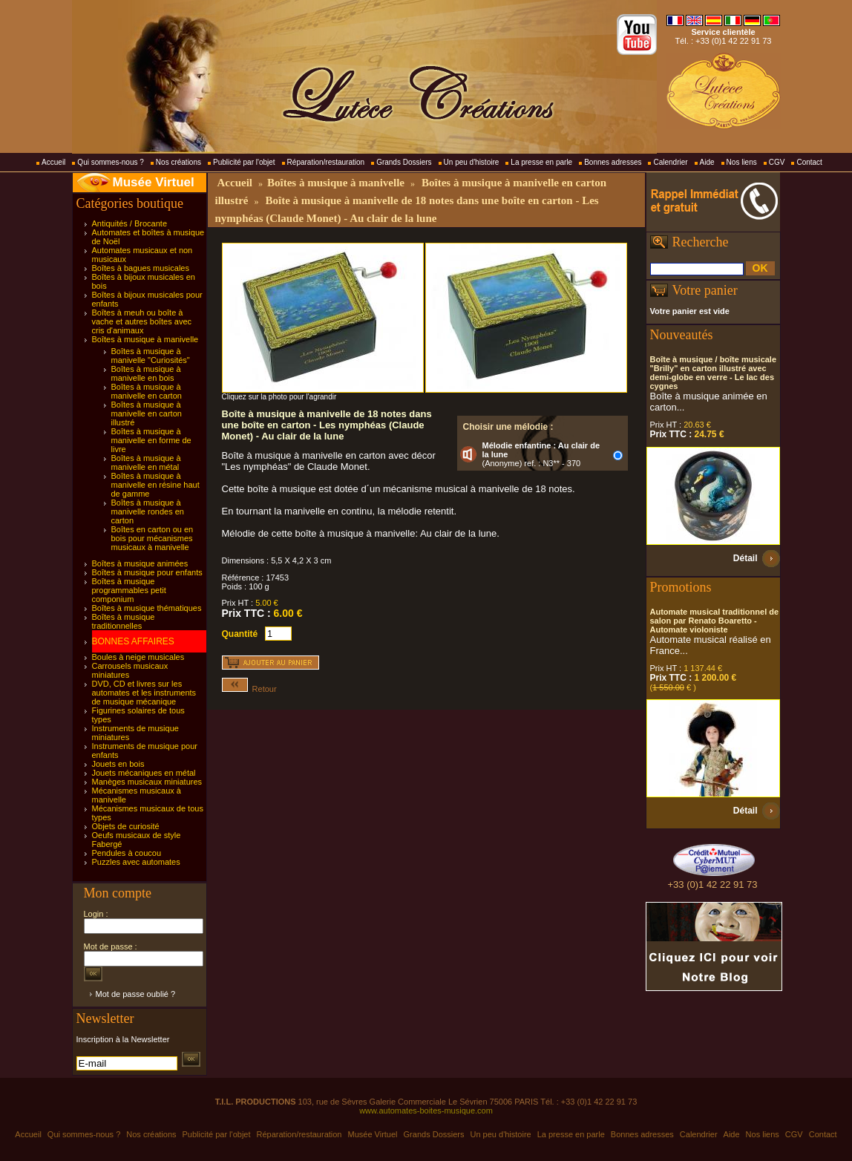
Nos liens (742, 162)
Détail (745, 558)
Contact (809, 162)
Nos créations (178, 162)
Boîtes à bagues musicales (140, 268)
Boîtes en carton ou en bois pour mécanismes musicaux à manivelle (152, 538)
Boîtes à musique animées (140, 563)
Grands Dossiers (403, 162)
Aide (707, 162)
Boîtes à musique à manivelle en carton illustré (146, 413)
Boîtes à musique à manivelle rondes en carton (147, 511)
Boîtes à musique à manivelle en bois (146, 373)
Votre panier (705, 290)
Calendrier (670, 162)
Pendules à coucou (127, 852)
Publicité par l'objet (244, 162)
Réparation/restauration (326, 162)
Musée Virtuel (153, 182)
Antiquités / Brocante (130, 223)
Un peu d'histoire (471, 162)
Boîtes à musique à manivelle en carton (146, 391)
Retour (249, 688)
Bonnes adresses (612, 162)
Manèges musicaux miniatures (147, 781)
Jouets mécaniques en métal (144, 772)
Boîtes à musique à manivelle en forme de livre (151, 440)
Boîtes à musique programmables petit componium (129, 590)
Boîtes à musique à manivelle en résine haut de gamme (155, 484)
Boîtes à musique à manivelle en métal (146, 462)
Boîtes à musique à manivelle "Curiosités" (150, 355)
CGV (777, 162)
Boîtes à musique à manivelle (145, 339)
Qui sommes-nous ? (110, 162)
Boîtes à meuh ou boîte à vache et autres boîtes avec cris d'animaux (142, 321)
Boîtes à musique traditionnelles (123, 621)
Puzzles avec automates (136, 861)
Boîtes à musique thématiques (147, 608)
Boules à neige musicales (138, 657)
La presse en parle (541, 162)
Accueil (53, 162)
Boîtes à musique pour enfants (147, 572)
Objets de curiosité (126, 826)
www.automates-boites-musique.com (426, 1110)
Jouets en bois (118, 763)
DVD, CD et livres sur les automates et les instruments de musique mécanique (144, 692)
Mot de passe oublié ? (136, 994)
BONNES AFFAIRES (133, 641)
